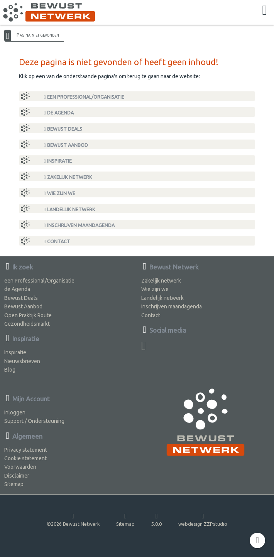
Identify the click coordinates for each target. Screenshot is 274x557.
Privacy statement (25, 450)
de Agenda (59, 113)
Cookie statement (25, 458)
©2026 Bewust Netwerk (73, 519)
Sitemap (14, 484)
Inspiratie (58, 161)
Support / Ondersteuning (34, 421)
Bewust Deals (63, 129)
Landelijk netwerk (69, 209)
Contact (57, 241)
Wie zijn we (59, 193)
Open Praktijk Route (28, 315)
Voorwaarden (20, 467)
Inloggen (14, 412)
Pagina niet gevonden (38, 34)
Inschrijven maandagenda (79, 225)
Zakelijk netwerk (68, 177)
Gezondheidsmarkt (27, 324)
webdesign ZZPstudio (202, 519)
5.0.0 (156, 519)
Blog (9, 370)
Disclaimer (16, 476)
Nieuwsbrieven (22, 361)
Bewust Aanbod (66, 145)
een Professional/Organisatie (84, 97)
